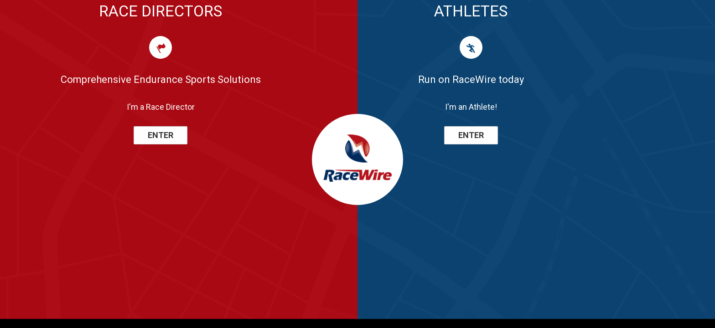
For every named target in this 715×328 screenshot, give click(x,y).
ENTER (160, 135)
